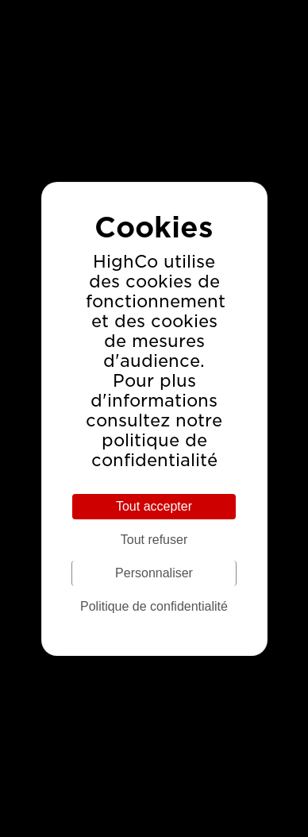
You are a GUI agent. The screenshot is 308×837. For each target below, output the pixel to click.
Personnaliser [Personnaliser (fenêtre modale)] (154, 573)
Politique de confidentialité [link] (154, 606)
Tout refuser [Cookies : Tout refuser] (154, 539)
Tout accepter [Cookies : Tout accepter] (154, 506)
